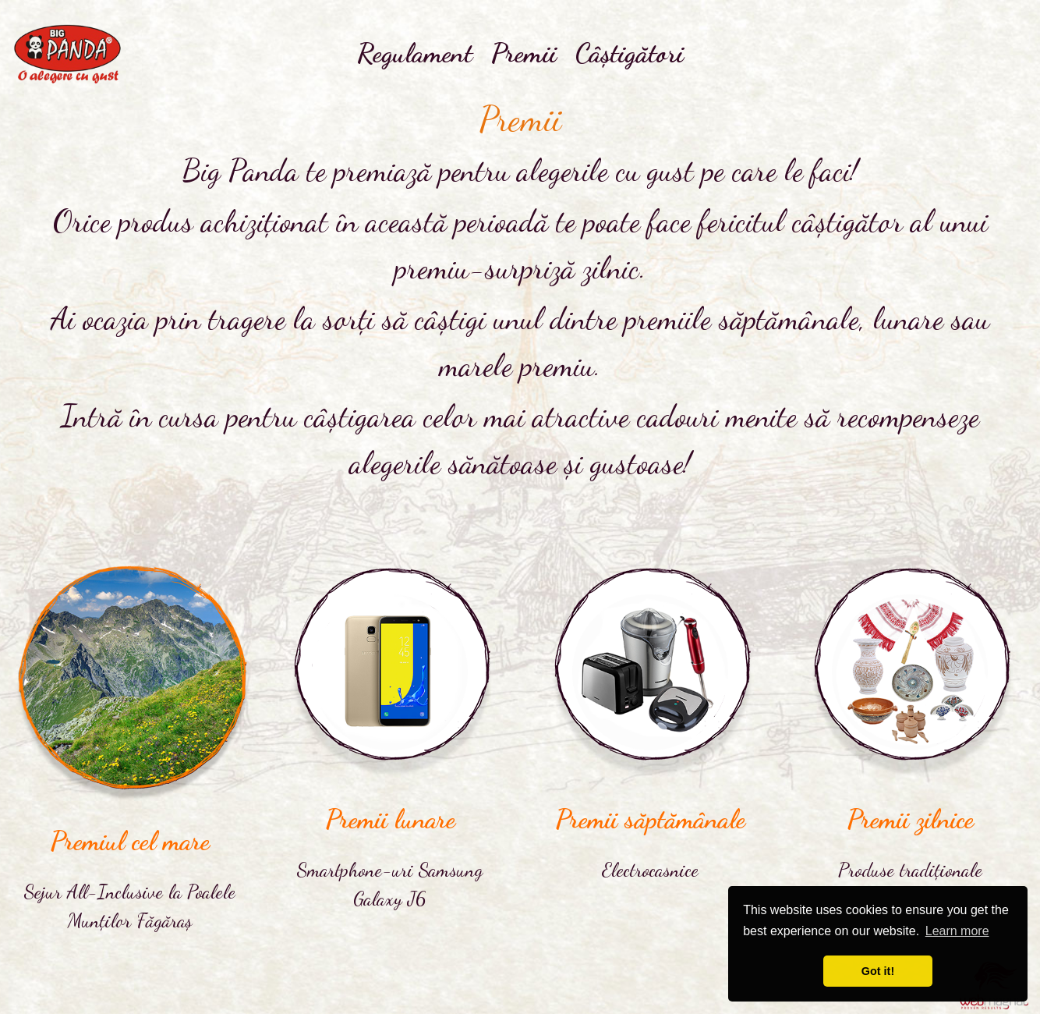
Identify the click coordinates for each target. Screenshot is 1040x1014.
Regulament (414, 53)
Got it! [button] (877, 971)
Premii (524, 53)
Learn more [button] (957, 931)
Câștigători (629, 53)
